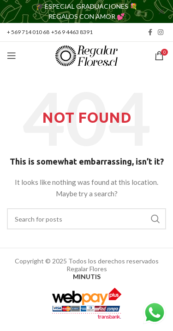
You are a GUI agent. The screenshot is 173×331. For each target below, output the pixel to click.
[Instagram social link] (160, 32)
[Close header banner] (161, 11)
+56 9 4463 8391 (72, 32)
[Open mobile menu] (11, 55)
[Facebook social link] (150, 32)
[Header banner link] (72, 11)
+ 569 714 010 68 (28, 32)
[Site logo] (86, 55)
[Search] (86, 218)
